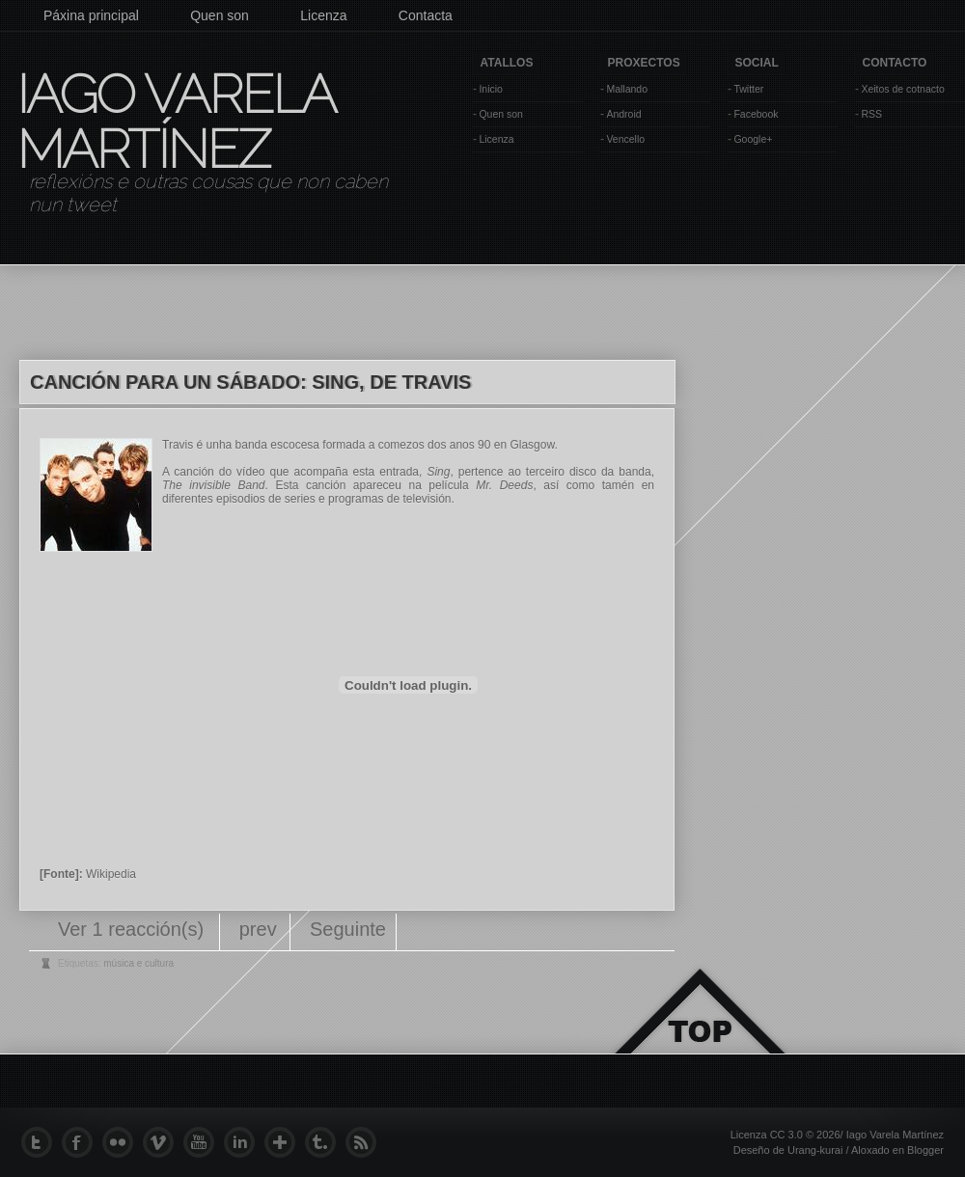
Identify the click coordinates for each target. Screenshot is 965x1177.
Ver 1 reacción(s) (133, 929)
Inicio (491, 89)
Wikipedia (111, 874)
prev (258, 929)
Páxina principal (91, 15)
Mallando (627, 89)
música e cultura (138, 963)
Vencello (625, 139)
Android (623, 114)
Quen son (219, 15)
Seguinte (348, 929)
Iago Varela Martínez (174, 121)
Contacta (426, 15)
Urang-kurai (814, 1150)
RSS (871, 114)
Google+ (752, 139)
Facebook (755, 114)
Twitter (748, 89)
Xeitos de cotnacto (902, 89)
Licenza (323, 15)
